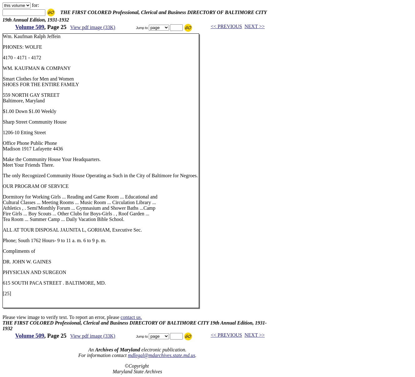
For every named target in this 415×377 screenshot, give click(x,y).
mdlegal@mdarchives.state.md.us (161, 355)
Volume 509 (29, 27)
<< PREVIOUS (226, 26)
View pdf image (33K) (92, 27)
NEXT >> (255, 26)
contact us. (131, 317)
